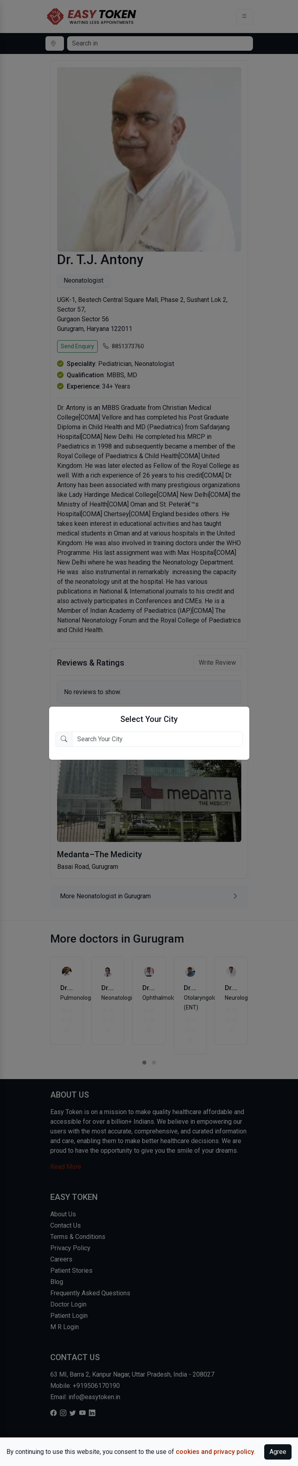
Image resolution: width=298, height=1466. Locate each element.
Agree (277, 1452)
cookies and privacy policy (215, 1452)
